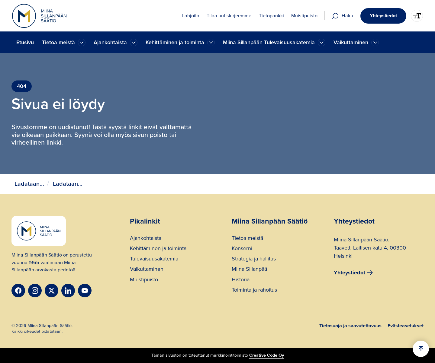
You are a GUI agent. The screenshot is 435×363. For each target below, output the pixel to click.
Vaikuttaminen (146, 270)
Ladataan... (29, 183)
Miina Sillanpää (249, 270)
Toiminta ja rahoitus (254, 290)
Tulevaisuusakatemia (154, 259)
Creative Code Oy (266, 355)
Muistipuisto (144, 280)
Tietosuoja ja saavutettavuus (350, 325)
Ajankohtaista (145, 239)
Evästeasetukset (406, 325)
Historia (241, 280)
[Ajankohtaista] (81, 42)
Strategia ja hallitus (254, 259)
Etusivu (25, 42)
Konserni (242, 249)
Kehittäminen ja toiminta (158, 249)
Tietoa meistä (247, 239)
